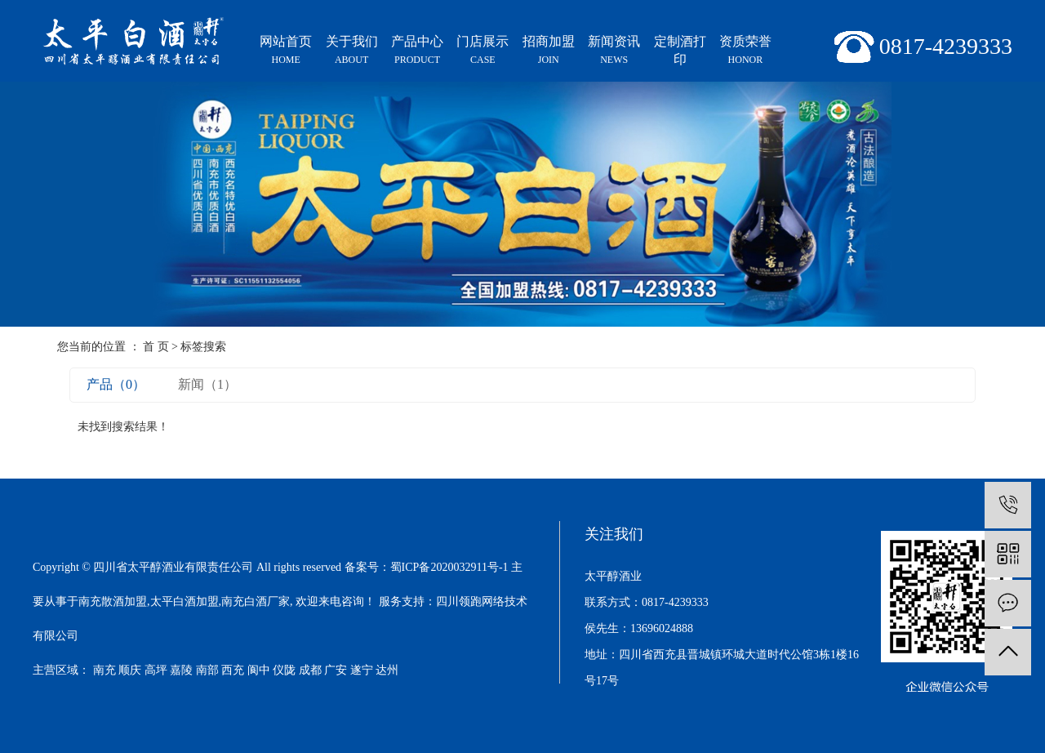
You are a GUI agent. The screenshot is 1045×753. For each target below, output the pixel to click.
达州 (387, 670)
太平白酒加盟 (184, 601)
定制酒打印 (680, 50)
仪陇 (284, 670)
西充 (232, 670)
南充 (104, 670)
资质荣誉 (745, 51)
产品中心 (417, 51)
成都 (310, 670)
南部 (207, 670)
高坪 (156, 670)
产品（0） (116, 384)
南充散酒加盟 (112, 601)
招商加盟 (548, 51)
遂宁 (361, 670)
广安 (335, 670)
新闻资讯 (614, 51)
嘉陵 (181, 670)
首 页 (156, 347)
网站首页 (285, 51)
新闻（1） (207, 384)
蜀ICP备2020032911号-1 (449, 567)
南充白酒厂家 (255, 601)
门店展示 (482, 51)
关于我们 (351, 51)
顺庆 (129, 670)
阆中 (258, 670)
